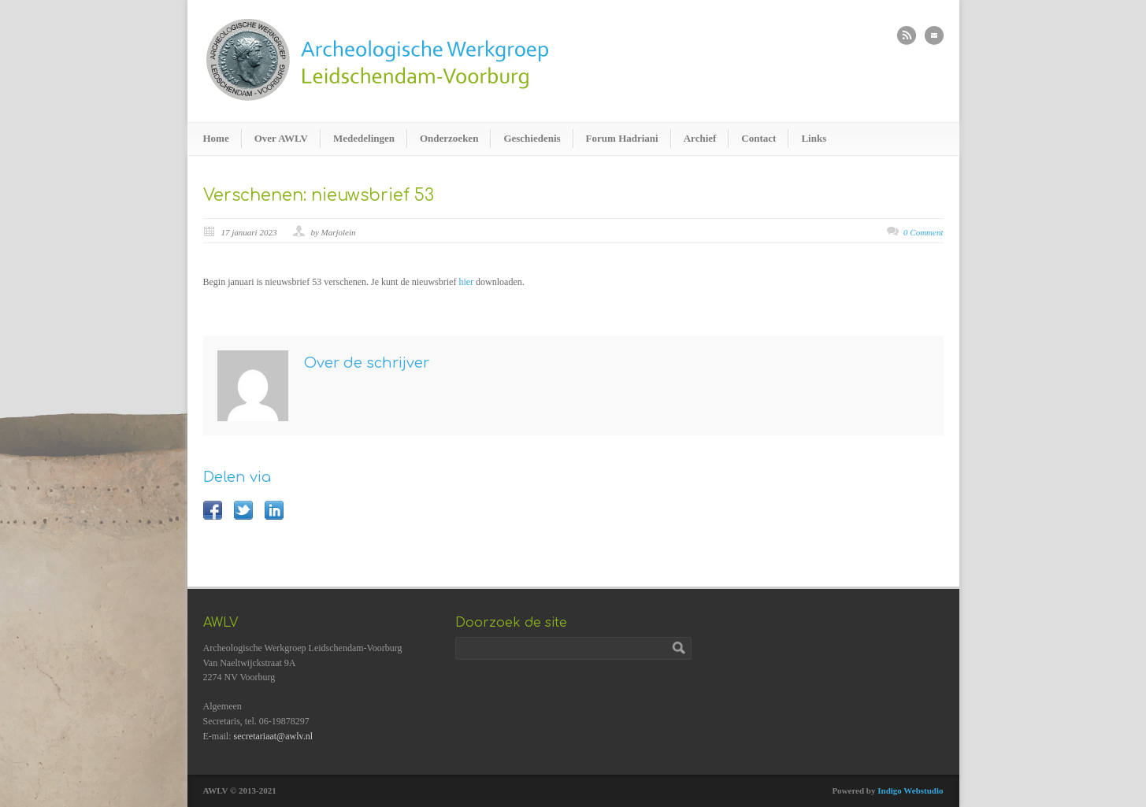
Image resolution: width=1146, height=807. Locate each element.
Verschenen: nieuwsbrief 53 (318, 195)
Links (813, 138)
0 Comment (923, 232)
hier (465, 281)
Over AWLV (281, 138)
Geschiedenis (531, 138)
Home (216, 138)
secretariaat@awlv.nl (273, 736)
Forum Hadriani (622, 138)
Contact (758, 138)
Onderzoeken (449, 138)
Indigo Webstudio (910, 790)
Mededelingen (364, 138)
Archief (700, 138)
